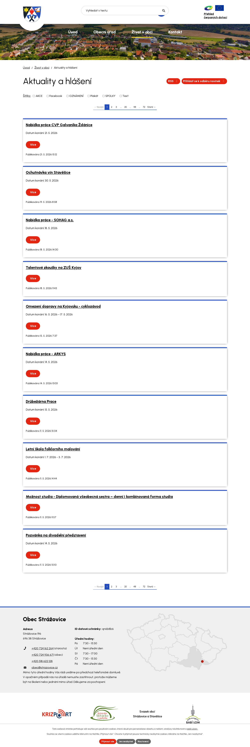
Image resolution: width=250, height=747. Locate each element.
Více (33, 144)
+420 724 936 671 (43, 654)
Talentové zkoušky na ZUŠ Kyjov (53, 267)
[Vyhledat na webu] (125, 12)
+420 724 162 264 (43, 648)
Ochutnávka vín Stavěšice (48, 172)
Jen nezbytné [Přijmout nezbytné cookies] (126, 741)
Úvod (26, 67)
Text (125, 96)
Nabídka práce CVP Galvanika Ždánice (59, 125)
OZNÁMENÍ (76, 96)
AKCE (39, 96)
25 (125, 107)
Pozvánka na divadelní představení (56, 535)
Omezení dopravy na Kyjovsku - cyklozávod (63, 306)
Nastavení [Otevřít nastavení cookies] (144, 741)
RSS (172, 81)
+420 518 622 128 (42, 661)
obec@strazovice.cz (45, 667)
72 (144, 107)
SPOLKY (110, 96)
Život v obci (41, 67)
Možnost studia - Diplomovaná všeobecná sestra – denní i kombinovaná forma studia (99, 496)
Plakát (94, 96)
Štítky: (27, 96)
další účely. (192, 728)
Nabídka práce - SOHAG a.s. (50, 220)
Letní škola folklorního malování (53, 449)
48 (134, 107)
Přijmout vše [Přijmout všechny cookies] (107, 741)
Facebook (55, 96)
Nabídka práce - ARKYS (46, 354)
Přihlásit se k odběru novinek (203, 81)
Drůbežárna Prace (41, 401)
